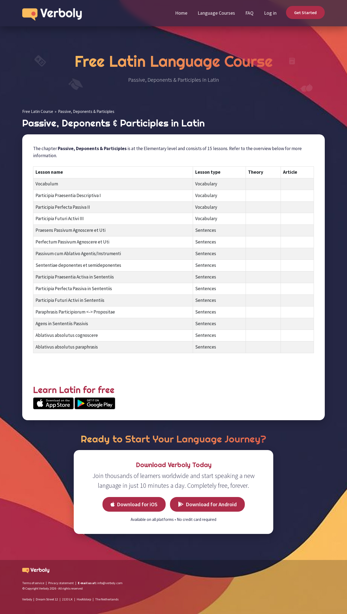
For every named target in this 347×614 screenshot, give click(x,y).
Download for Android (207, 504)
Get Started (305, 12)
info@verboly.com (110, 583)
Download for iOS (134, 504)
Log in (270, 13)
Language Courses (216, 13)
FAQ (249, 13)
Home (181, 13)
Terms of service (33, 583)
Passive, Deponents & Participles (86, 111)
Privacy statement (61, 583)
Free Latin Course (37, 111)
